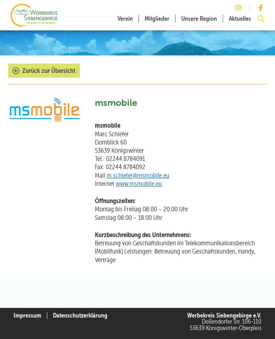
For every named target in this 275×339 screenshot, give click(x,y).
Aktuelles (240, 18)
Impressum (27, 315)
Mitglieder (157, 18)
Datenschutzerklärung (80, 315)
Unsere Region (199, 18)
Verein (125, 18)
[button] (261, 18)
